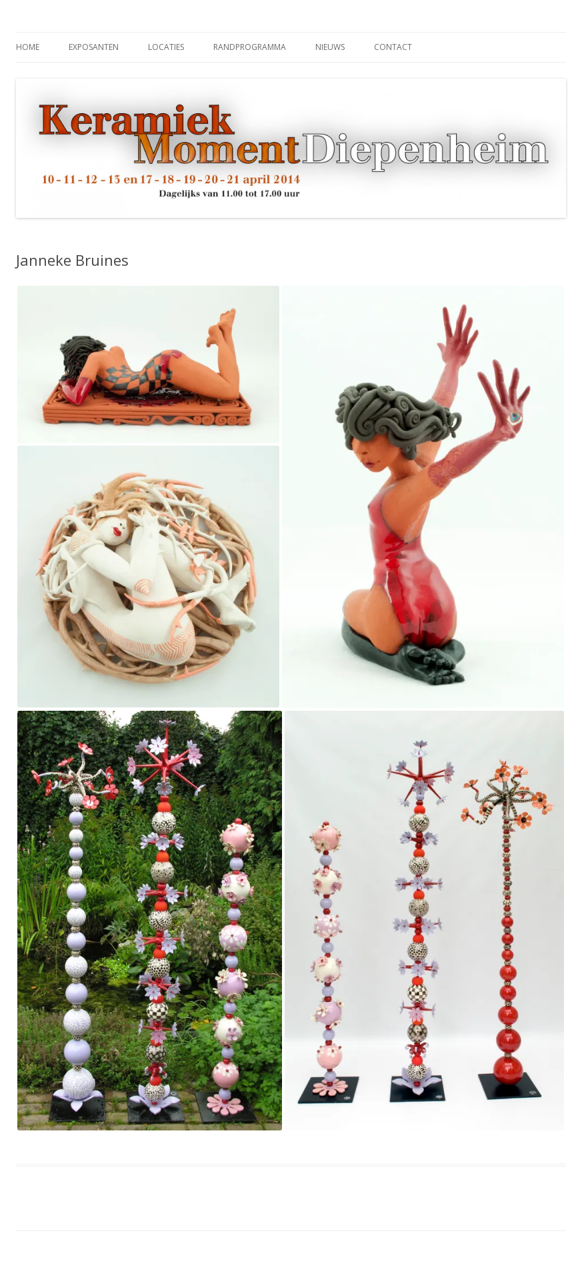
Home (27, 47)
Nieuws (330, 47)
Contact (393, 47)
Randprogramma (249, 47)
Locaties (166, 47)
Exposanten (94, 47)
